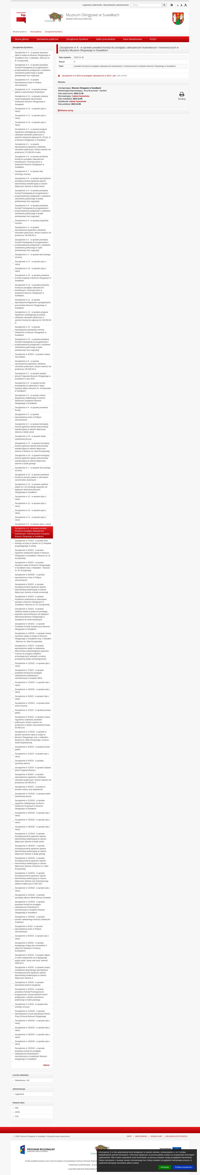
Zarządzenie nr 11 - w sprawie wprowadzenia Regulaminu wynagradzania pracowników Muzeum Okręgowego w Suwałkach (30, 304)
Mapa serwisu (141, 1136)
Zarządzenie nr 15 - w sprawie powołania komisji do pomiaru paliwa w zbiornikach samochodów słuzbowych (30, 477)
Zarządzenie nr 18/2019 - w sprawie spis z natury (30, 1035)
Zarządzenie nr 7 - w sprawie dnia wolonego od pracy (27, 172)
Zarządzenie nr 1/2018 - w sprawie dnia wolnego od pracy (29, 1005)
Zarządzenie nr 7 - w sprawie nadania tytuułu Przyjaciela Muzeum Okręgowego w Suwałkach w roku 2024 (31, 376)
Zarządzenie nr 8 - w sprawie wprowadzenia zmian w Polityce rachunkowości (26, 82)
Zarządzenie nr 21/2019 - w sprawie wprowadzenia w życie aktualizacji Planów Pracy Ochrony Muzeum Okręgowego (30, 1013)
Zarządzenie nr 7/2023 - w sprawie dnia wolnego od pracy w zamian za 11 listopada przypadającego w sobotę (31, 543)
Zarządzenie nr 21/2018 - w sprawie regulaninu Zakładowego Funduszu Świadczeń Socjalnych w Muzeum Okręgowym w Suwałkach (28, 805)
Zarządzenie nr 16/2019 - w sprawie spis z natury (30, 1042)
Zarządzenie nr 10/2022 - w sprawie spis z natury (30, 690)
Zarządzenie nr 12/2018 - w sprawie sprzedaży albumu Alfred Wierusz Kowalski (31, 896)
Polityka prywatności (183, 1167)
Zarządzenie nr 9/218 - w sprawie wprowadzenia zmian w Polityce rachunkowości (26, 929)
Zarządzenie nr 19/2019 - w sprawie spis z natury (30, 1029)
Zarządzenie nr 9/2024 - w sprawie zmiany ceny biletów (30, 355)
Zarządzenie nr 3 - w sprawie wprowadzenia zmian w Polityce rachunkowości (26, 417)
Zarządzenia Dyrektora (53, 32)
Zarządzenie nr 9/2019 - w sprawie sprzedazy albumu (27, 762)
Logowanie (17, 1094)
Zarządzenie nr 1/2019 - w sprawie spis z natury (30, 755)
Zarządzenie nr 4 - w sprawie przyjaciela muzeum (29, 222)
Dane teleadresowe (132, 39)
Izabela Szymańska (80, 96)
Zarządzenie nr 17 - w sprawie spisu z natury (28, 263)
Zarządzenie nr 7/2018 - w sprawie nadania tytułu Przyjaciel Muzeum (31, 769)
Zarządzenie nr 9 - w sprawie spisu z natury (31, 524)
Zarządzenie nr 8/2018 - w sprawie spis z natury (30, 937)
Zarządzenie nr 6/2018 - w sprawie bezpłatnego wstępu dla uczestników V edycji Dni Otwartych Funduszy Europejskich (29, 947)
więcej (46, 1065)
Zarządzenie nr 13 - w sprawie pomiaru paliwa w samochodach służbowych (29, 90)
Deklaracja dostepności (176, 1136)
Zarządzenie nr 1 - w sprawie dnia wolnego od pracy (30, 256)
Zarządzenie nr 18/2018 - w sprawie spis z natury (30, 828)
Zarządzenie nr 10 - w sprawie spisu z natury (28, 123)
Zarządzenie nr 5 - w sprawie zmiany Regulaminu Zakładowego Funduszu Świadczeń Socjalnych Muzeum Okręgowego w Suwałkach (28, 399)
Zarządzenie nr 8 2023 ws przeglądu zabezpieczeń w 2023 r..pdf (89, 76)
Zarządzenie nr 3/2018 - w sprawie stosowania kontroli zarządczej (27, 983)
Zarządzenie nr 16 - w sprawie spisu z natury (28, 269)
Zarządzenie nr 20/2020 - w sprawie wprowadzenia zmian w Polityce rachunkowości (28, 577)
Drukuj (181, 96)
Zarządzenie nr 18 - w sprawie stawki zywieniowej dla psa (28, 437)
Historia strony (65, 110)
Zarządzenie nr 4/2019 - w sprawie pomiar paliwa (30, 748)
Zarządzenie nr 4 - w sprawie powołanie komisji (29, 409)
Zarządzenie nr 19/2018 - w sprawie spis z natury (30, 821)
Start (129, 1136)
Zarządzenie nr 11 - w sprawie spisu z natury (28, 116)
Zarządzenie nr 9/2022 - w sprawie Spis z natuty (30, 697)
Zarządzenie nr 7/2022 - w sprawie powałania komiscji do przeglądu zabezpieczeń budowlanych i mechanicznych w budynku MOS (27, 674)
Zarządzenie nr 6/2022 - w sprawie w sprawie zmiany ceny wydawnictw (28, 788)
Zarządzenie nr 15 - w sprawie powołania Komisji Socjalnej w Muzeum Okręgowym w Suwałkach (31, 278)
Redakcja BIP (156, 1136)
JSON (15, 1112)
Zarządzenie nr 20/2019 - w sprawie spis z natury (30, 1022)
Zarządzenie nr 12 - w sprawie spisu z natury (28, 110)
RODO (153, 39)
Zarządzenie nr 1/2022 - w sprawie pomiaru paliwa (31, 711)
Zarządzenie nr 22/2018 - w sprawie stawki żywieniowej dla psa (30, 795)
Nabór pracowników (105, 39)
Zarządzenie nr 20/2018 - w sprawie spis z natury (30, 814)
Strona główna (35, 32)
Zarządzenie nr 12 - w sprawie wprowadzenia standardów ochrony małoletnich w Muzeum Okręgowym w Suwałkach (28, 331)
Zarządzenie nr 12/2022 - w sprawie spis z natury (30, 664)
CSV (15, 1116)
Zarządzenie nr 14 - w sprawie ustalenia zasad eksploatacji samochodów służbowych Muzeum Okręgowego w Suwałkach (29, 100)
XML (15, 1108)
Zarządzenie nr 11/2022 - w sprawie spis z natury (30, 683)
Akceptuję (165, 1167)
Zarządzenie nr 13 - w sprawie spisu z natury (28, 497)
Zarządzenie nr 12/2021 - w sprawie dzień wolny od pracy (30, 704)
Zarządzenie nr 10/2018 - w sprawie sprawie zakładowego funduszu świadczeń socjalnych (30, 919)
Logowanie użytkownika (92, 5)
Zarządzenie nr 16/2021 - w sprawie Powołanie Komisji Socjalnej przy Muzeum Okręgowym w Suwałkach (30, 626)
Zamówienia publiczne (47, 39)
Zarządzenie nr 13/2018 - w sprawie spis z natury (30, 889)
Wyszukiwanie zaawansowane (116, 5)
